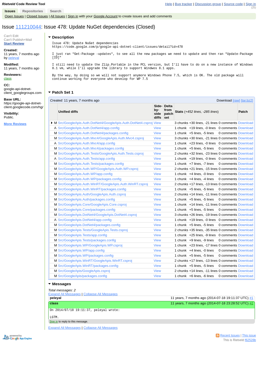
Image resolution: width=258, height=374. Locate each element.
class (8, 78)
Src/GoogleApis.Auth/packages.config (86, 209)
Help (168, 4)
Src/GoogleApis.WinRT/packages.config (88, 276)
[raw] (236, 110)
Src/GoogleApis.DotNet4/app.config (84, 230)
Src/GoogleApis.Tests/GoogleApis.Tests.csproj (93, 240)
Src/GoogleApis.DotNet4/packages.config (89, 235)
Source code (233, 4)
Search (55, 11)
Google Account (106, 16)
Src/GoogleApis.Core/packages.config (86, 219)
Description (63, 37)
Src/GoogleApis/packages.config (82, 286)
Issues (10, 11)
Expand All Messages (64, 304)
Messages (61, 294)
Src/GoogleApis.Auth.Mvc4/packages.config (91, 158)
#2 (251, 313)
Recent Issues (230, 348)
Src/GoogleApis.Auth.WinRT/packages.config (92, 199)
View (157, 133)
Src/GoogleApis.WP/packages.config (86, 265)
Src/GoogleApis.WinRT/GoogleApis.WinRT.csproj (95, 270)
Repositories (32, 11)
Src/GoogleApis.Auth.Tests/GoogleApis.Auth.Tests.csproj (101, 163)
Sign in (250, 4)
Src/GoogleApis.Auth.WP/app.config (85, 184)
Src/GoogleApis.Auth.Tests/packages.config (91, 174)
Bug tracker (183, 4)
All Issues (57, 16)
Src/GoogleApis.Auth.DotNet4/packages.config (93, 143)
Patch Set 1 (64, 102)
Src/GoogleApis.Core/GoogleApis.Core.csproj (92, 214)
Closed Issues (37, 16)
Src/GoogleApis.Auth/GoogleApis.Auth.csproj (92, 204)
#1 (251, 308)
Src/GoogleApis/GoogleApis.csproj (84, 281)
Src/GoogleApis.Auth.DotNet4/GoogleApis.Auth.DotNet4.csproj (105, 133)
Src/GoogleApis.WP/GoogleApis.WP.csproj (90, 255)
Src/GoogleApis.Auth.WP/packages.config (89, 189)
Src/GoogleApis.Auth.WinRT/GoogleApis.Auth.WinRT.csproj (103, 194)
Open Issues (14, 16)
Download (245, 133)
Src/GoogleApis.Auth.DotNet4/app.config (88, 138)
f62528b (250, 352)
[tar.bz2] (247, 110)
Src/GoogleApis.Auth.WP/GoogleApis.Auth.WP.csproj (98, 179)
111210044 (28, 27)
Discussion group (208, 4)
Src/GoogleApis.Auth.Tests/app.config (86, 168)
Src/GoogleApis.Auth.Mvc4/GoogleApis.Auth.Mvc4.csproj (101, 148)
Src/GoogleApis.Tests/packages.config (87, 250)
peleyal (13, 58)
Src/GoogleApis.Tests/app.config (82, 245)
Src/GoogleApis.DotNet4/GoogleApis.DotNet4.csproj (97, 225)
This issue (249, 348)
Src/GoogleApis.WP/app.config (81, 260)
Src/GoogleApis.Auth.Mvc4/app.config (86, 153)
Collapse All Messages (100, 304)
